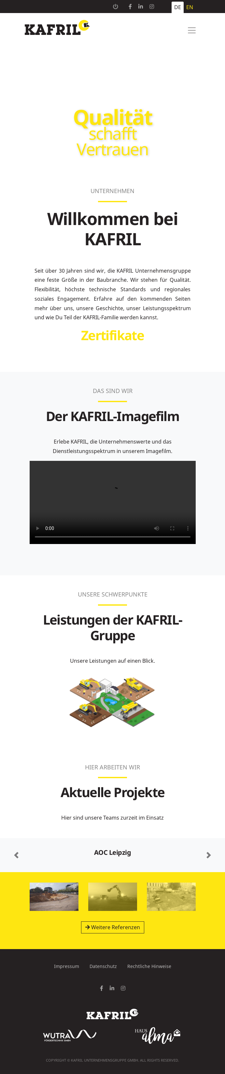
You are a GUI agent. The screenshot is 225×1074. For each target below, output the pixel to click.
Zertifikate (112, 335)
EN (189, 7)
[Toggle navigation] (192, 30)
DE (177, 7)
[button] (16, 855)
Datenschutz (103, 966)
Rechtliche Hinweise (149, 966)
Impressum (66, 966)
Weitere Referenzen (112, 927)
